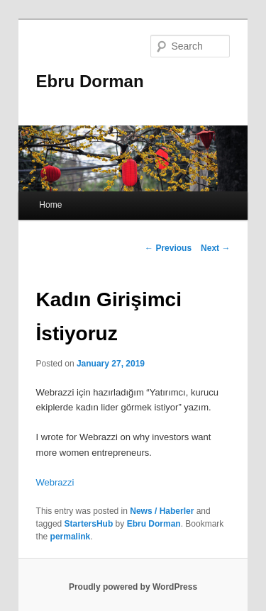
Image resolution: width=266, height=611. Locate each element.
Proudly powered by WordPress (133, 587)
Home (50, 205)
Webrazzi (55, 482)
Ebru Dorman (90, 81)
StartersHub (89, 524)
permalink (70, 537)
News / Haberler (162, 511)
